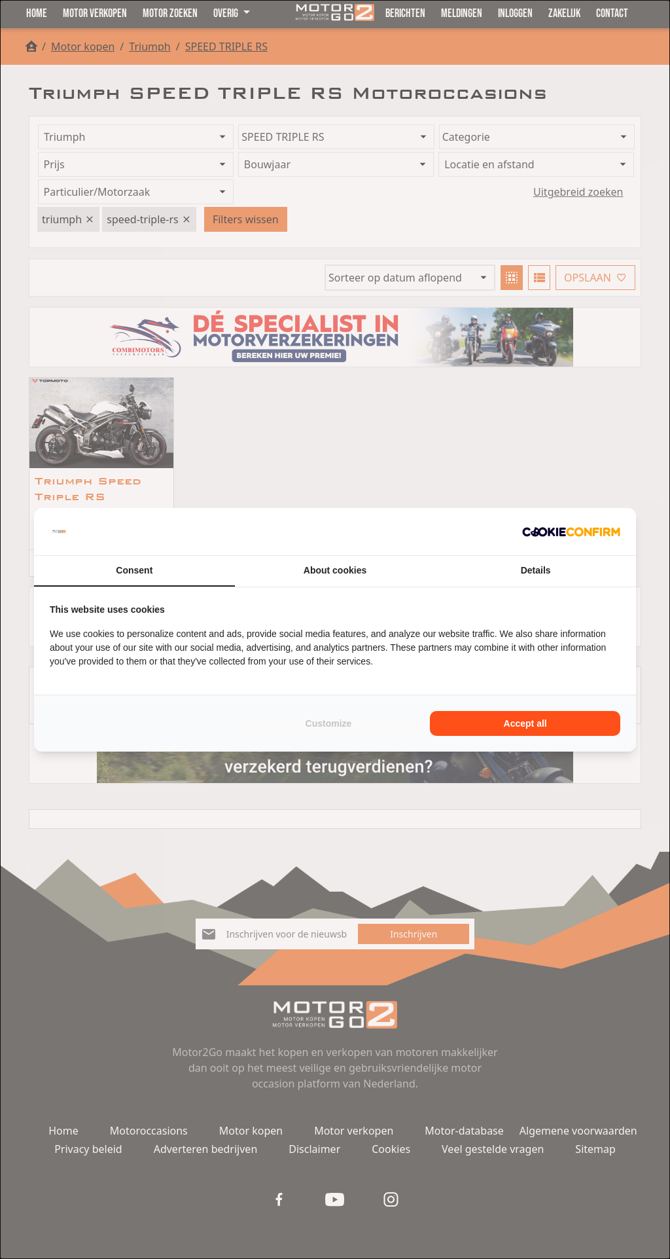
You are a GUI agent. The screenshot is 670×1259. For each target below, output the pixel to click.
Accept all (525, 723)
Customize (329, 723)
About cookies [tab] (335, 570)
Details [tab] (536, 570)
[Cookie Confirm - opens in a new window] (571, 531)
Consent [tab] (134, 570)
